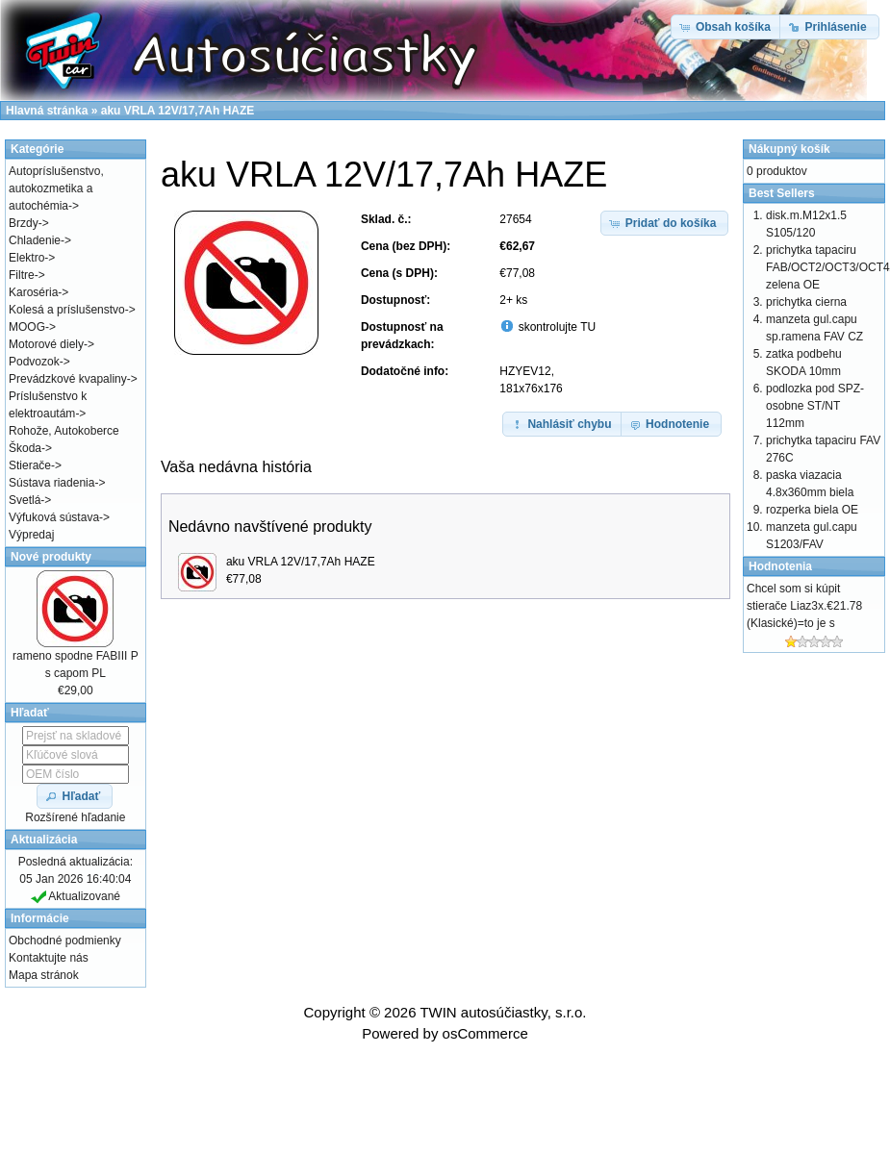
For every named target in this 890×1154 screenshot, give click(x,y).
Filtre (22, 275)
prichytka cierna (806, 302)
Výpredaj (31, 534)
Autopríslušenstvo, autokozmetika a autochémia (56, 188)
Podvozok (34, 361)
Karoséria (33, 292)
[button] (664, 223)
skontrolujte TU (555, 327)
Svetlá (24, 500)
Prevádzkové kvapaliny (68, 379)
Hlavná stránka (47, 110)
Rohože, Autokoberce (64, 431)
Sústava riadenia (51, 482)
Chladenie (35, 240)
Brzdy (23, 223)
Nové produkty (51, 557)
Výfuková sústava (54, 517)
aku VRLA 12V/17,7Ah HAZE (300, 561)
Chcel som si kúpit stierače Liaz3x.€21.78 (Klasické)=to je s (804, 606)
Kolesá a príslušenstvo (67, 309)
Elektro (26, 257)
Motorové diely (46, 344)
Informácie (40, 918)
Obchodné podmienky (65, 940)
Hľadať (30, 712)
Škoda (25, 448)
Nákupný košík (789, 149)
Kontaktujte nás (49, 958)
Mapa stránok (44, 975)
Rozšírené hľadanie (75, 817)
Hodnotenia (780, 566)
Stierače (30, 465)
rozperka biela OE (812, 509)
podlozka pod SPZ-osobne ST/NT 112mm (815, 406)
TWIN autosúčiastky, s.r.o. (503, 1012)
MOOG (27, 327)
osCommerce (485, 1033)
